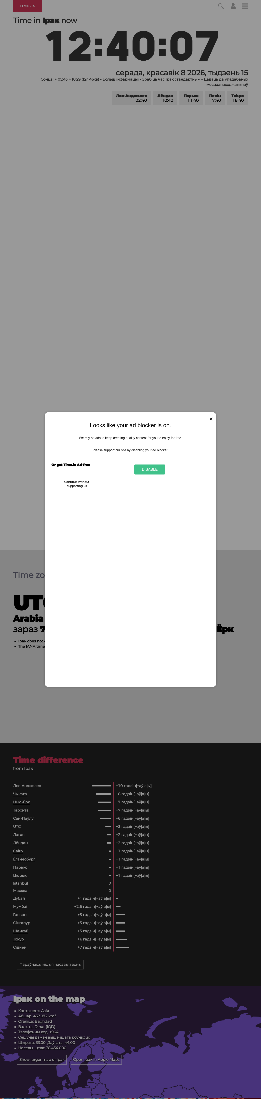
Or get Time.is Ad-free (70, 465)
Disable (150, 469)
